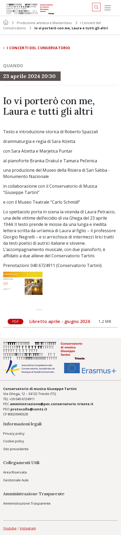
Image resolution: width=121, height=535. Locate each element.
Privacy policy (14, 433)
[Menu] (108, 8)
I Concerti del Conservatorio (36, 47)
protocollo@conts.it (28, 409)
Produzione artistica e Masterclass (44, 22)
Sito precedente (16, 449)
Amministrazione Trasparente (27, 503)
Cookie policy (13, 441)
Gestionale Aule (16, 480)
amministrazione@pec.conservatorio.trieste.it (51, 404)
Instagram (28, 528)
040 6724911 (25, 399)
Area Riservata (15, 472)
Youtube (10, 528)
